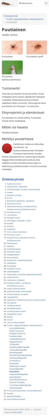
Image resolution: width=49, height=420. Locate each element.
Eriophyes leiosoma (17, 333)
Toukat (10, 393)
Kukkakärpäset (14, 249)
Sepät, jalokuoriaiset (16, 288)
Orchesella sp (14, 360)
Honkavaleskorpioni (17, 339)
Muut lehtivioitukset (16, 399)
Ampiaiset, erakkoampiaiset (19, 260)
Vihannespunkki (15, 388)
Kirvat (9, 198)
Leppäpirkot (12, 297)
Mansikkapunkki (15, 352)
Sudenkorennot (14, 184)
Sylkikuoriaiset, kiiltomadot (19, 291)
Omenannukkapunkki (17, 358)
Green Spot (17, 412)
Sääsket (10, 246)
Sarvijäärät (11, 302)
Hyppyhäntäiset (15, 341)
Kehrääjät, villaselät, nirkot (19, 220)
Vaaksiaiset (12, 243)
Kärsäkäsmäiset (14, 308)
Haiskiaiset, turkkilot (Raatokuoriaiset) (24, 274)
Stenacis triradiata (17, 382)
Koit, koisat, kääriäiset (17, 232)
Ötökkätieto (25, 3)
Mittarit (10, 226)
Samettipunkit (15, 377)
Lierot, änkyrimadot (16, 322)
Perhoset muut (14, 234)
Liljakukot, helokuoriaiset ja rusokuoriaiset (26, 300)
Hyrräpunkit (14, 344)
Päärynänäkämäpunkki (18, 374)
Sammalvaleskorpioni (18, 379)
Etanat (10, 319)
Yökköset (11, 229)
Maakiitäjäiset (13, 271)
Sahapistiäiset (13, 254)
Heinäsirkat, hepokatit (17, 186)
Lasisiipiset (12, 215)
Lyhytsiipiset (12, 277)
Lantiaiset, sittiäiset (16, 280)
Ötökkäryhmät (11, 15)
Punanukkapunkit (16, 368)
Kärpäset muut (13, 251)
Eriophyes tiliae (15, 336)
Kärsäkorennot (14, 212)
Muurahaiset (12, 257)
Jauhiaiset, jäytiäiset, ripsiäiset (20, 201)
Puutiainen (14, 371)
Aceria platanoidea (17, 328)
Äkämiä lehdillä (13, 396)
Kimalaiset (11, 266)
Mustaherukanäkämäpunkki (20, 355)
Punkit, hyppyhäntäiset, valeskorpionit (24, 19)
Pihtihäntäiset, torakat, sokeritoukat (23, 189)
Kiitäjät (10, 223)
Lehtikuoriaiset (14, 305)
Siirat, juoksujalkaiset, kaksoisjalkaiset (24, 390)
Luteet (10, 192)
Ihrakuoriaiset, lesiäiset (17, 294)
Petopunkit (13, 363)
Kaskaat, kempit (14, 195)
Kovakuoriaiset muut (16, 311)
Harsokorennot (14, 203)
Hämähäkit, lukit (14, 314)
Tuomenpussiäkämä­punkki (20, 385)
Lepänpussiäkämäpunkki (19, 347)
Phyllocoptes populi (17, 366)
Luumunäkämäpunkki (18, 350)
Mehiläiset (11, 263)
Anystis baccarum (16, 331)
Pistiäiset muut (13, 268)
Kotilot (10, 317)
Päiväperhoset (13, 217)
